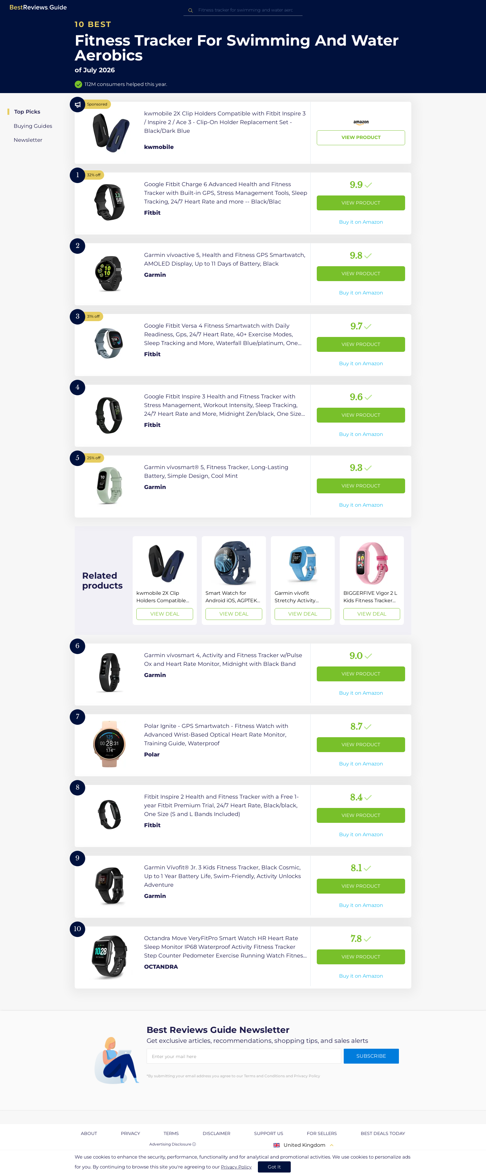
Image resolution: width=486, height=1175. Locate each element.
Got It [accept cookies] (274, 1167)
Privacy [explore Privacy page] (130, 1133)
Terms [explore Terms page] (171, 1133)
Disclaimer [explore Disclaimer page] (216, 1133)
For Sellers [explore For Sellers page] (322, 1133)
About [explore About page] (89, 1133)
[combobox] (243, 10)
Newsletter (28, 140)
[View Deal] (165, 580)
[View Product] (243, 133)
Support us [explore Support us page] (268, 1133)
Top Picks (27, 112)
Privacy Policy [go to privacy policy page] (236, 1167)
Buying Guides (33, 126)
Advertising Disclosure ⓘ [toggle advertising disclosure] (172, 1144)
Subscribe (371, 1056)
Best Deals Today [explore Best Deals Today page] (383, 1133)
